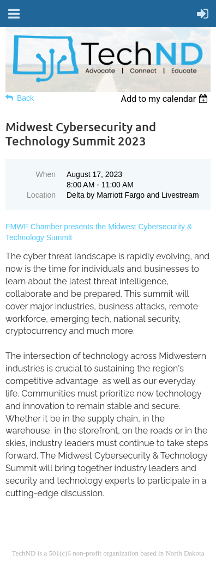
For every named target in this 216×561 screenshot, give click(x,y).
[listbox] (166, 99)
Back (25, 98)
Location (41, 195)
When (45, 174)
